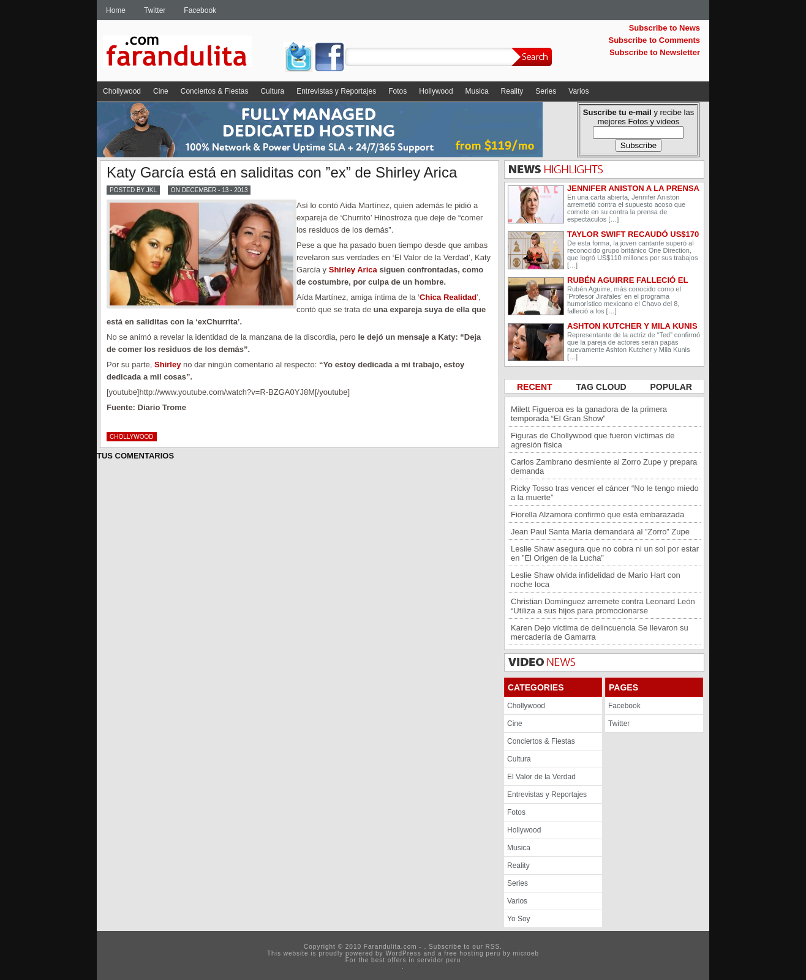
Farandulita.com (192, 53)
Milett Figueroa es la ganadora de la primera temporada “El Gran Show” (589, 414)
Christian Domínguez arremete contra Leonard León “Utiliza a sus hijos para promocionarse (603, 606)
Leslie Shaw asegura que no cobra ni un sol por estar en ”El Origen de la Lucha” (605, 553)
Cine (160, 91)
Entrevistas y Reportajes (336, 91)
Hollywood (436, 91)
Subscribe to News (664, 27)
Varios (578, 91)
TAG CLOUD (602, 387)
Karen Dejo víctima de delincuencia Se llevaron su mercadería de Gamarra (599, 632)
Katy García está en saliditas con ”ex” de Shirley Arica (282, 172)
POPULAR (671, 387)
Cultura (272, 91)
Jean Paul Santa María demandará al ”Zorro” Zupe (600, 531)
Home (116, 10)
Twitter (154, 10)
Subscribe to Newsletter (654, 52)
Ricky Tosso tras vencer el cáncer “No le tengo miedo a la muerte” (605, 493)
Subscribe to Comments (654, 40)
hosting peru (479, 953)
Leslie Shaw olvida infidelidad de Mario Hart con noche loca (595, 579)
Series (545, 91)
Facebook (200, 10)
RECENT (535, 387)
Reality (512, 91)
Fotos (397, 91)
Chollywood (122, 91)
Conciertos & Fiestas (215, 91)
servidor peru (439, 960)
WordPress (403, 953)
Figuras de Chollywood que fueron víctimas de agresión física (592, 440)
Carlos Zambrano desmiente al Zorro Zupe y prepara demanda (604, 466)
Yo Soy (518, 919)
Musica (477, 91)
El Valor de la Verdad (541, 776)
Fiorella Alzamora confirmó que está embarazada (597, 514)
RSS (493, 946)
